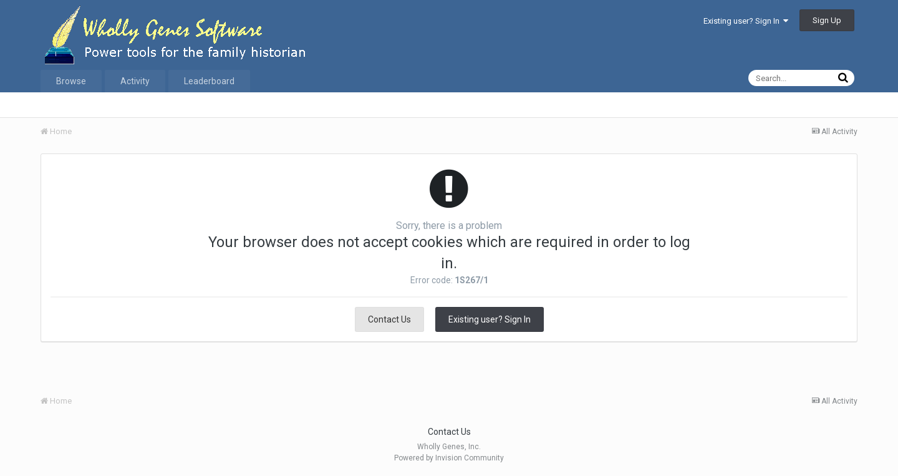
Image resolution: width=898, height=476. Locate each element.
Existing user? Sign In (745, 21)
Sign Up (827, 20)
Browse (71, 81)
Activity (135, 81)
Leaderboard (209, 81)
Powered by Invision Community (449, 458)
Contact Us (389, 319)
